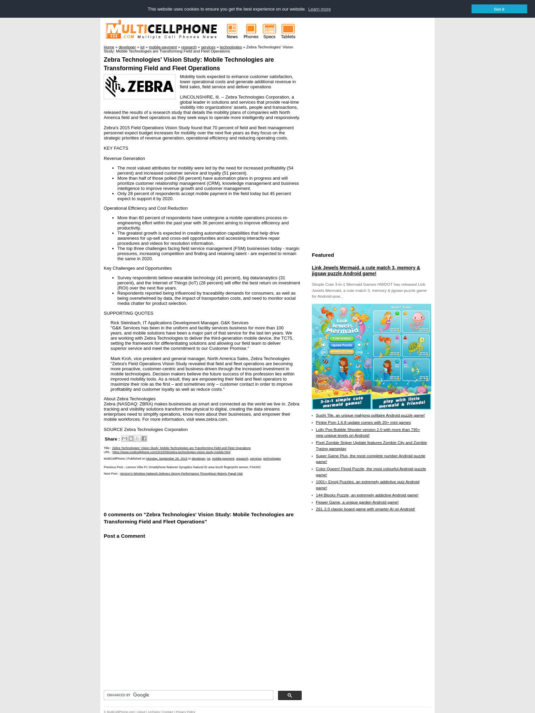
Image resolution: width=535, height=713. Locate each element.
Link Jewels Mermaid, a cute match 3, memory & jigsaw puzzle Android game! (366, 270)
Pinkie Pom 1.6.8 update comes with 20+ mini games (363, 422)
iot (209, 458)
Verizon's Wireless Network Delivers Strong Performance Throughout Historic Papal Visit (181, 473)
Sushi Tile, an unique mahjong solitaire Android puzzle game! (370, 415)
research (242, 458)
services (256, 458)
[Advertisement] (183, 492)
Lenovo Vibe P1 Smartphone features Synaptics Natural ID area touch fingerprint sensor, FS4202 (193, 467)
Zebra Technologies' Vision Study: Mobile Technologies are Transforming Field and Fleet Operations (181, 447)
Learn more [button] (319, 9)
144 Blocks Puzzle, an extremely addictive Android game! (367, 494)
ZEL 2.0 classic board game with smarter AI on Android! (365, 508)
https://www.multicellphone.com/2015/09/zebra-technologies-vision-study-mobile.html (172, 452)
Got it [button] (499, 9)
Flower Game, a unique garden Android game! (357, 502)
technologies (272, 458)
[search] (188, 695)
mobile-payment (223, 458)
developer (198, 458)
